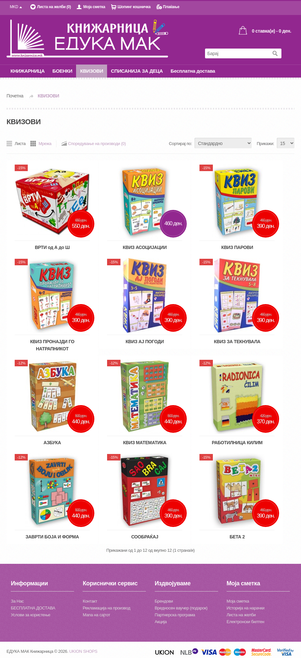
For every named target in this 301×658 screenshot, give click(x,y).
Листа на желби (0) (54, 7)
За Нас (17, 601)
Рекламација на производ (106, 608)
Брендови (164, 601)
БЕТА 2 (237, 536)
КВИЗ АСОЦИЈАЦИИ (144, 247)
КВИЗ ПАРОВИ (237, 247)
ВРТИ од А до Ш (52, 247)
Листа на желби (241, 614)
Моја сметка (94, 7)
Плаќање (171, 7)
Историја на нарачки (245, 608)
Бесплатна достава (193, 71)
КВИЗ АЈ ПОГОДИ (145, 341)
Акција (161, 621)
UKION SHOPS (83, 651)
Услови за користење (30, 614)
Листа (20, 143)
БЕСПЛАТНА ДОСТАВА (33, 608)
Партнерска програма (175, 614)
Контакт (90, 601)
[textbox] (236, 53)
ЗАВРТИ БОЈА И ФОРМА (52, 536)
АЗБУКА (52, 442)
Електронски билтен (245, 621)
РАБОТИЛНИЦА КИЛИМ (237, 442)
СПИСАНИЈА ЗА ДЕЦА (137, 71)
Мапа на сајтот (96, 614)
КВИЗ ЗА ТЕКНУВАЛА (237, 341)
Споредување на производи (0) (97, 143)
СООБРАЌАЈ (144, 536)
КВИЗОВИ (91, 71)
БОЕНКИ (62, 71)
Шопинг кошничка (134, 7)
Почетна (15, 95)
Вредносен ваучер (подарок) (181, 608)
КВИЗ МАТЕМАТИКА (144, 442)
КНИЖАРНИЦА (27, 71)
